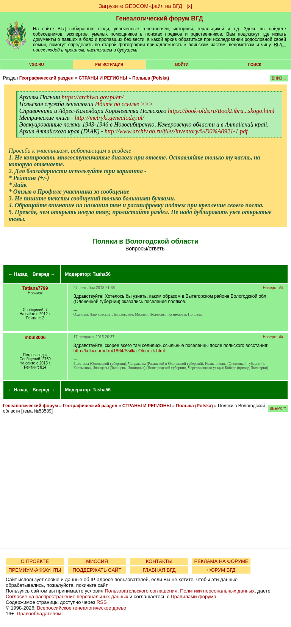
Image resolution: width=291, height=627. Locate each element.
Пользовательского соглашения (141, 591)
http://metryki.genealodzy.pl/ (109, 117)
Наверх (269, 288)
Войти (181, 65)
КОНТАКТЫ (159, 561)
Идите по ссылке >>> (124, 104)
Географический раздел (46, 78)
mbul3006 (35, 337)
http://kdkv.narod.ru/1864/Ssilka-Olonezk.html (119, 350)
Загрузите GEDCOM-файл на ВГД (140, 6)
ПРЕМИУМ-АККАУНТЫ (34, 570)
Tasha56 (102, 274)
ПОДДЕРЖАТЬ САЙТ (97, 570)
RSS (102, 602)
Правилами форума (193, 596)
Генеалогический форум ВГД (159, 18)
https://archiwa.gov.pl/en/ (93, 97)
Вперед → (44, 274)
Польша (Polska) (150, 78)
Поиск (254, 65)
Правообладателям (39, 613)
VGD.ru (36, 65)
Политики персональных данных (217, 591)
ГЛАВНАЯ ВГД (159, 570)
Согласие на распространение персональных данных (67, 596)
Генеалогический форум (30, 405)
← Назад (18, 274)
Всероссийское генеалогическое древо (82, 608)
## (281, 288)
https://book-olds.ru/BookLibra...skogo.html (221, 111)
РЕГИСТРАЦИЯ (109, 65)
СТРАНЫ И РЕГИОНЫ (102, 78)
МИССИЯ (97, 561)
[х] (189, 6)
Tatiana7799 (35, 288)
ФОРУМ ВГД (221, 570)
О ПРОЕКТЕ (35, 561)
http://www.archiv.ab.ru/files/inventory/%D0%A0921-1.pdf (176, 131)
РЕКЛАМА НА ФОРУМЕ (221, 561)
